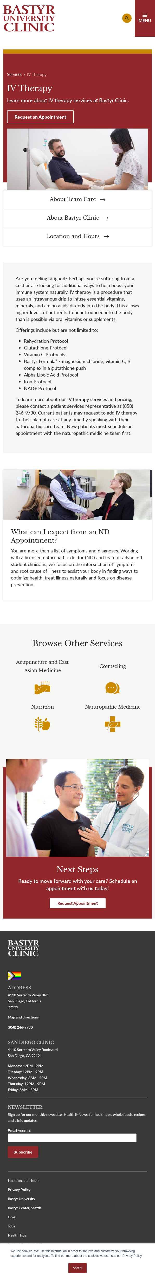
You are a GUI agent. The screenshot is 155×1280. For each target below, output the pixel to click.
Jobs (11, 1226)
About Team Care (77, 199)
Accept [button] (77, 1268)
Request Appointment (77, 903)
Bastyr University (21, 1198)
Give (11, 1216)
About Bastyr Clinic (77, 218)
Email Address (19, 1131)
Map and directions (23, 1017)
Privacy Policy (19, 1189)
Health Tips (17, 1235)
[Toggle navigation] (145, 18)
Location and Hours (77, 236)
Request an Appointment (40, 116)
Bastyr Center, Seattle (25, 1207)
